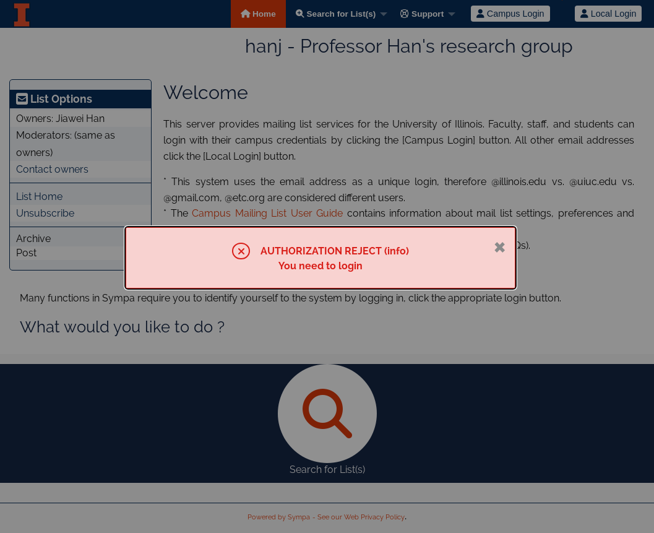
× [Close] (499, 245)
